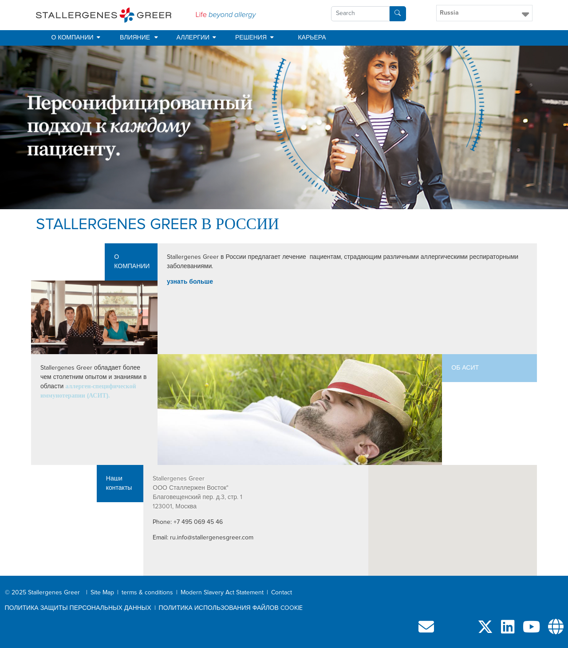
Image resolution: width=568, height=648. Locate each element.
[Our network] (556, 631)
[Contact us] (426, 631)
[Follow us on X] (485, 631)
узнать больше (190, 282)
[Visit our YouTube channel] (531, 631)
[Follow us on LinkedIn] (508, 631)
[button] (484, 13)
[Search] (398, 13)
